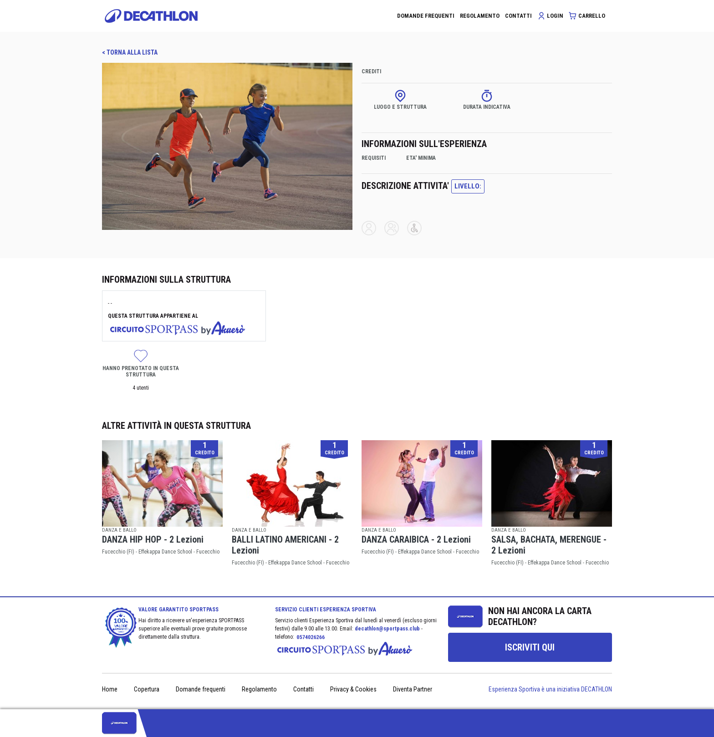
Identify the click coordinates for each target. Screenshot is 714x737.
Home (109, 689)
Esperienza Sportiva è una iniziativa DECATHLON (550, 689)
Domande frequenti (200, 689)
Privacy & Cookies (353, 689)
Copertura (146, 689)
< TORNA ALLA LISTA (130, 52)
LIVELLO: (467, 186)
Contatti (303, 689)
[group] (530, 647)
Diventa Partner (412, 689)
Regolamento (259, 689)
